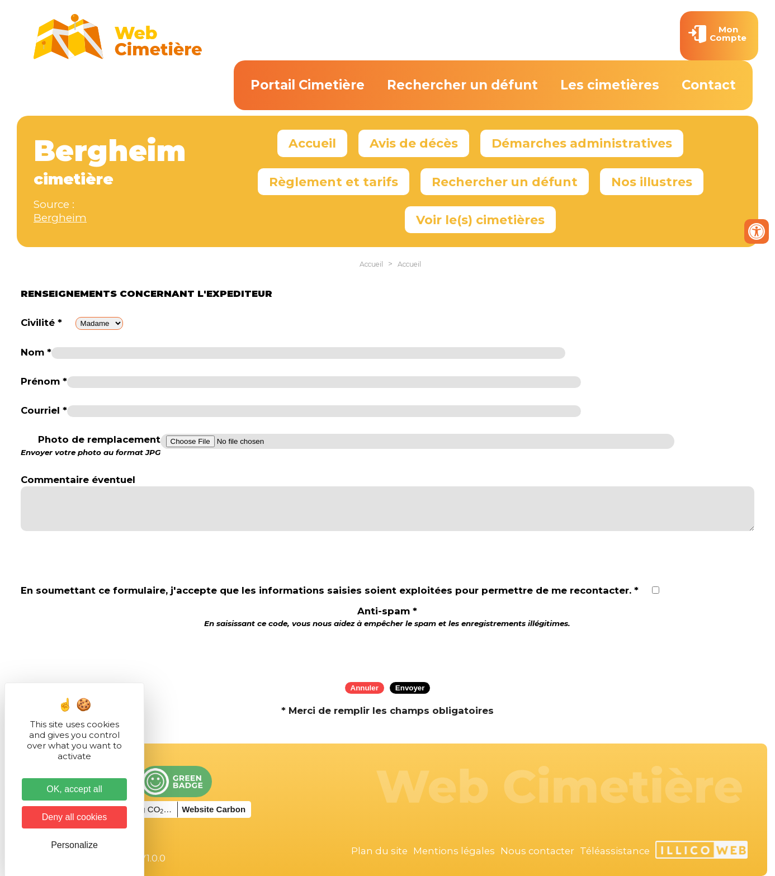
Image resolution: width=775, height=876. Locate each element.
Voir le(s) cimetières (480, 219)
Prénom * (44, 381)
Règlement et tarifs (333, 181)
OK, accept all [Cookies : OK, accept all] (74, 789)
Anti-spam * (387, 616)
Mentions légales (454, 850)
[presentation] (387, 651)
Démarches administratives (582, 143)
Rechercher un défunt (462, 85)
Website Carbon (213, 809)
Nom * (36, 352)
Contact (709, 85)
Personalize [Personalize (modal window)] (74, 845)
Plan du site (379, 850)
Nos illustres (651, 181)
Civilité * (41, 322)
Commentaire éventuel (78, 479)
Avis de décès (414, 143)
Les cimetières (609, 85)
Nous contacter (537, 850)
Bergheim (60, 217)
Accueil (312, 143)
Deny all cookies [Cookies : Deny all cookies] (74, 817)
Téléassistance (615, 850)
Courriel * (44, 410)
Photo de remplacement (90, 445)
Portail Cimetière (308, 85)
